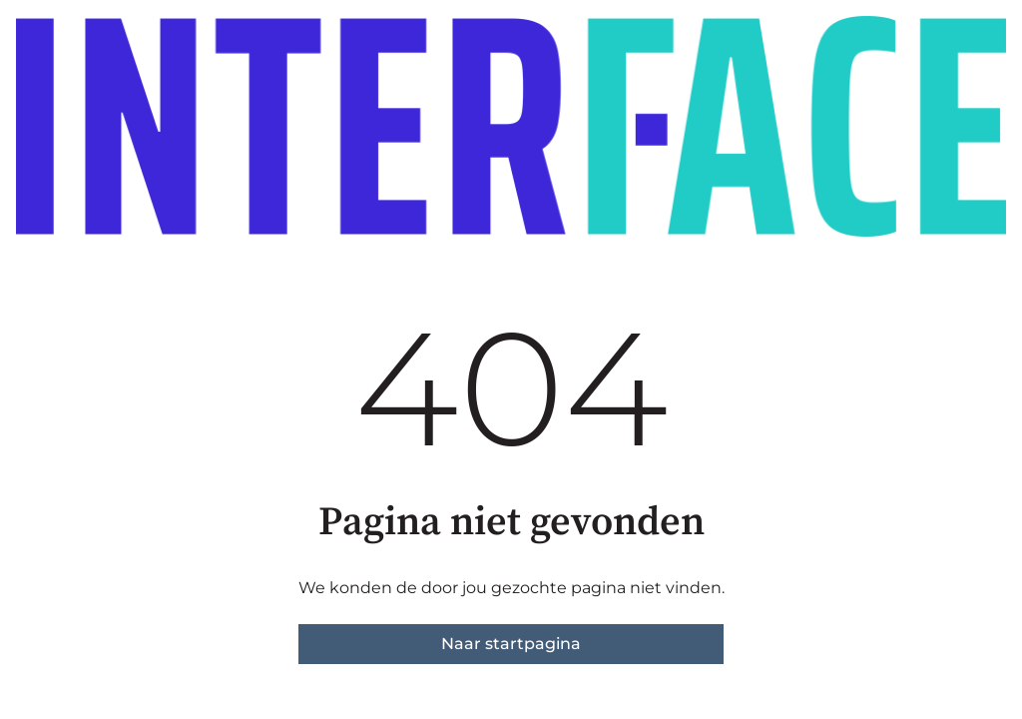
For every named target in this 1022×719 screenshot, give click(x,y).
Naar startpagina (511, 643)
